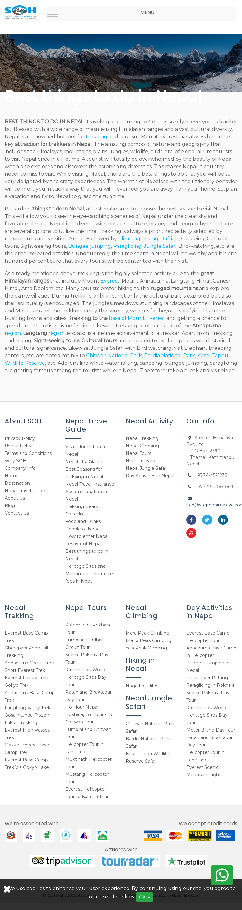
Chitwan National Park (114, 355)
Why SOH (15, 461)
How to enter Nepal (87, 536)
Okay (144, 897)
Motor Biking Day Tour (210, 730)
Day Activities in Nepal (150, 475)
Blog (10, 505)
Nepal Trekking (142, 438)
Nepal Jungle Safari (146, 468)
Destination (17, 483)
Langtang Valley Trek (27, 707)
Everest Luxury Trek (26, 678)
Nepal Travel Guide (25, 490)
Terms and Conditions (28, 453)
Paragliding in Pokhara (210, 685)
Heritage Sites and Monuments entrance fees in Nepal (89, 573)
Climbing (129, 239)
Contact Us (17, 513)
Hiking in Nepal (142, 461)
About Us (15, 498)
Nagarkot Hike (141, 686)
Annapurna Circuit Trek (29, 663)
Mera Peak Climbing (148, 633)
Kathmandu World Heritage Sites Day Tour (85, 677)
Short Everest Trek (25, 670)
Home (12, 475)
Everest (109, 281)
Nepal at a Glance (84, 461)
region (13, 333)
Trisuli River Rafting (207, 678)
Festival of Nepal (83, 544)
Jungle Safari (160, 246)
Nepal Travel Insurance (89, 484)
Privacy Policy (20, 438)
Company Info (20, 468)
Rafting (170, 239)
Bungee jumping (89, 246)
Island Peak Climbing (148, 640)
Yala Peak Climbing (146, 648)
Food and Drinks (83, 521)
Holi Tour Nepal (81, 707)
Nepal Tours (138, 453)
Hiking (150, 239)
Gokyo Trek (17, 685)
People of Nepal (82, 529)
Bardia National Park (169, 355)
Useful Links (18, 446)
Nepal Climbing (142, 446)
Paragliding (127, 246)
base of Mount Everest (137, 318)
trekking (96, 137)
